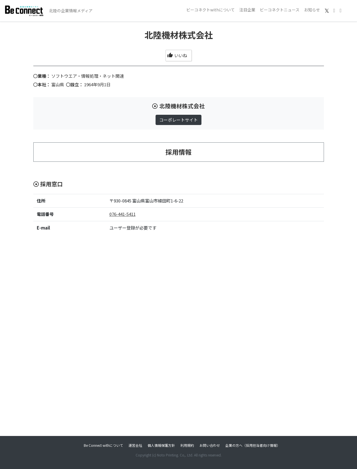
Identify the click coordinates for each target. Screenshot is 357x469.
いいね (177, 55)
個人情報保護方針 (161, 445)
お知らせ (312, 10)
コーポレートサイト (178, 120)
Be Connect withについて (103, 445)
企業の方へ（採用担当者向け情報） (252, 445)
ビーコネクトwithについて (210, 10)
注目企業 (247, 10)
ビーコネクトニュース (279, 10)
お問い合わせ (209, 445)
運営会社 (135, 445)
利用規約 (187, 445)
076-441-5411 (122, 214)
